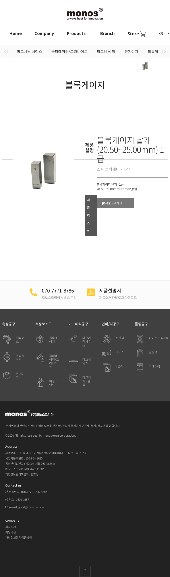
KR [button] (164, 33)
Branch (107, 33)
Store (137, 34)
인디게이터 (20, 357)
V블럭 (119, 366)
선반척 (120, 338)
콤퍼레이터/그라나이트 (69, 51)
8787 (44, 492)
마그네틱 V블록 (86, 381)
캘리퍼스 (20, 340)
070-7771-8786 (30, 492)
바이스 (120, 352)
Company (44, 33)
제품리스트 (88, 215)
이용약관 (10, 532)
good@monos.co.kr (31, 507)
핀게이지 (131, 51)
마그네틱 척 (106, 51)
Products (76, 33)
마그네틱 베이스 (29, 51)
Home (15, 33)
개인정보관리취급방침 (18, 537)
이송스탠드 (53, 383)
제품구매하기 (111, 203)
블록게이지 (156, 51)
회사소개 (10, 527)
